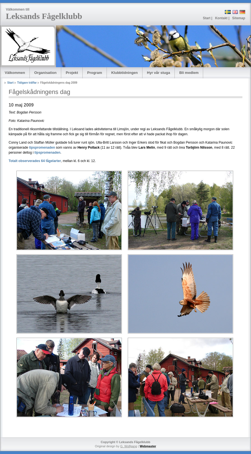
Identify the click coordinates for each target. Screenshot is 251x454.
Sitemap (238, 18)
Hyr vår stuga (158, 73)
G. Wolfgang (128, 446)
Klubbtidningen (124, 73)
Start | (207, 18)
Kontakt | (222, 18)
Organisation (45, 73)
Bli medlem (188, 73)
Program (94, 73)
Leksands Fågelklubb (44, 16)
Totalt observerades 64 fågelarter (35, 161)
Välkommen (15, 73)
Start (10, 82)
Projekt (72, 73)
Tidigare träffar (27, 82)
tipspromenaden (42, 147)
